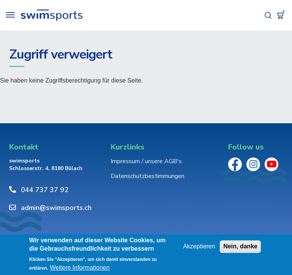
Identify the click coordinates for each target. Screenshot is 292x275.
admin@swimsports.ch (56, 207)
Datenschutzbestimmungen (147, 176)
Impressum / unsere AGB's (146, 161)
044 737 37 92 (44, 189)
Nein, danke (240, 246)
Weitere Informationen (80, 268)
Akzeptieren (199, 246)
